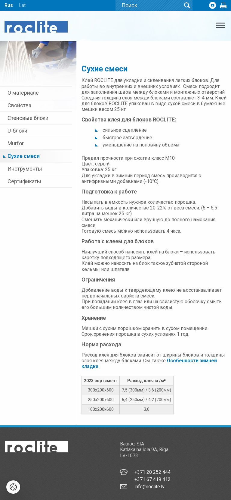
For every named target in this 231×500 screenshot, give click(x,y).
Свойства (19, 105)
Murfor (16, 143)
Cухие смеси (24, 156)
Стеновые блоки (28, 118)
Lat (22, 5)
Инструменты (25, 168)
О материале (23, 93)
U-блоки (17, 130)
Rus (9, 5)
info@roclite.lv (149, 486)
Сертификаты (24, 181)
